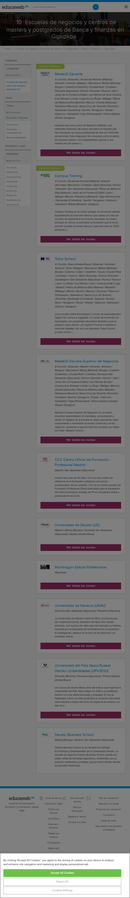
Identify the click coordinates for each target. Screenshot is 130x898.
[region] (65, 875)
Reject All (62, 881)
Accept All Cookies (62, 873)
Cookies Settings (62, 890)
